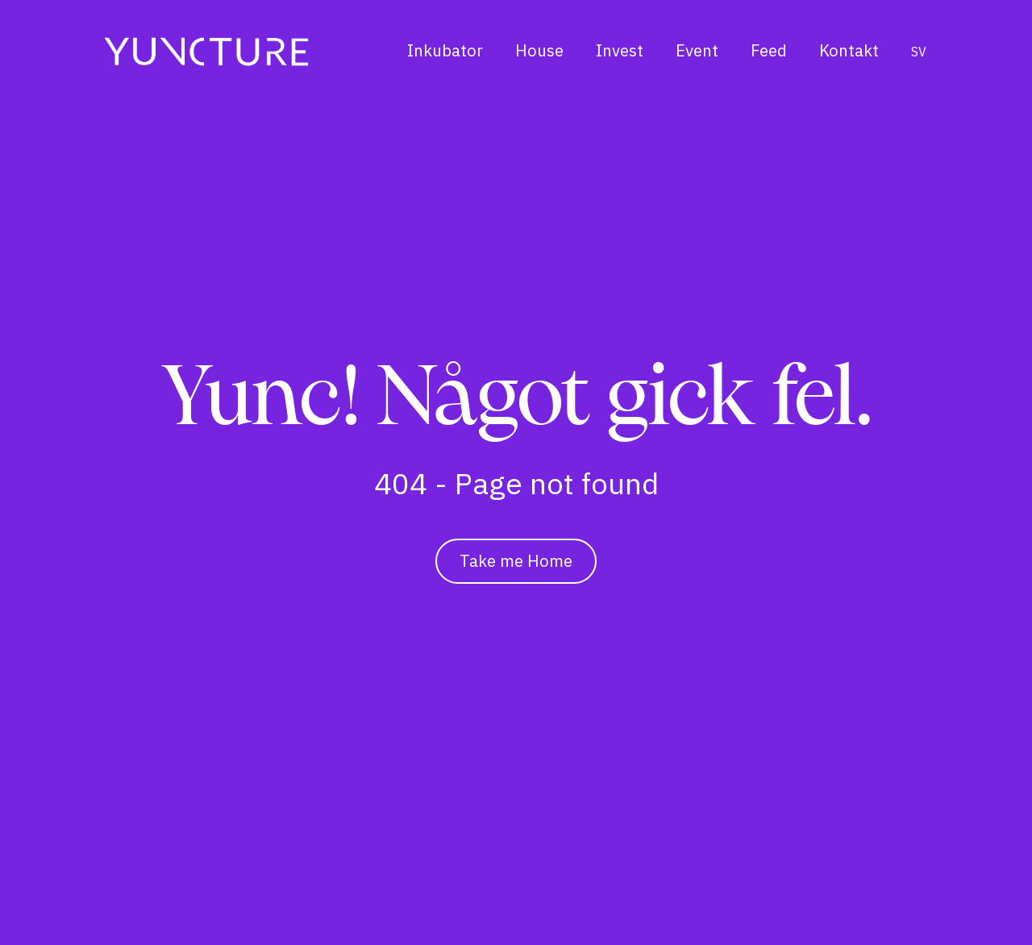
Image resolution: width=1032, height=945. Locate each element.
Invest (619, 50)
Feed (769, 50)
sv (918, 52)
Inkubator (445, 50)
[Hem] (206, 51)
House (539, 50)
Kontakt (849, 50)
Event (697, 50)
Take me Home (516, 561)
